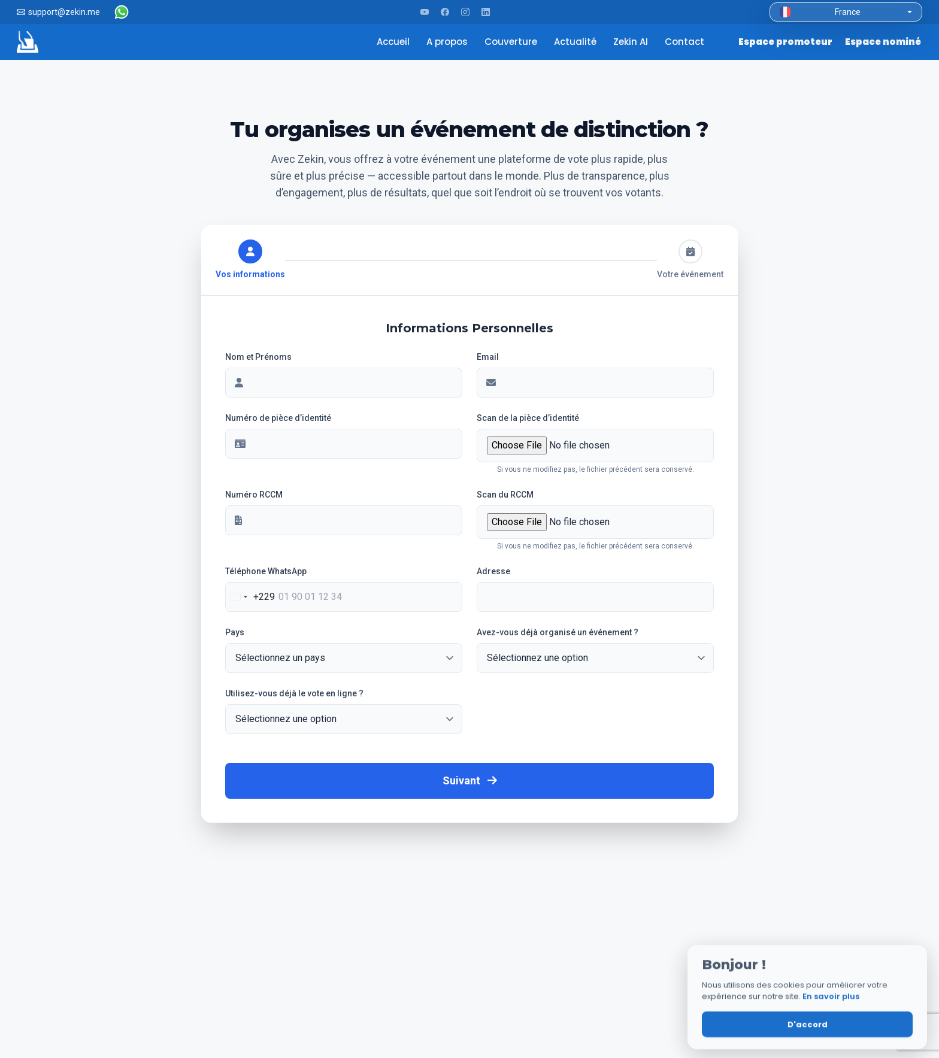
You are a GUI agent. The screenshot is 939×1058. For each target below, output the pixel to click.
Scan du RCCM (505, 494)
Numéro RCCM (254, 494)
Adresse (493, 571)
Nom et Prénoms (258, 357)
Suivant (470, 780)
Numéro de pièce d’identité (278, 418)
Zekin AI (631, 41)
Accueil (394, 41)
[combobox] (250, 597)
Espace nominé (883, 41)
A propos (448, 41)
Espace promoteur (786, 41)
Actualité (576, 41)
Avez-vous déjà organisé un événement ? (557, 632)
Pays (234, 632)
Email (488, 357)
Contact (685, 41)
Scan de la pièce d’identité (528, 418)
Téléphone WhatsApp (266, 571)
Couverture (512, 41)
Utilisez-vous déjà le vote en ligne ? (294, 693)
